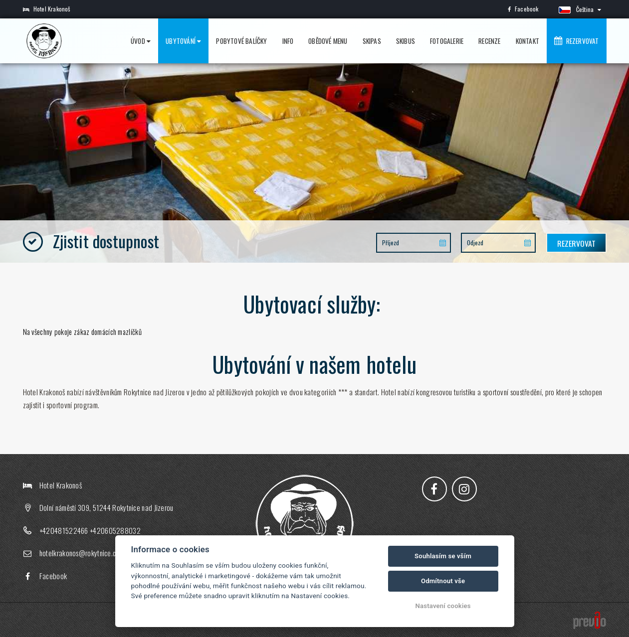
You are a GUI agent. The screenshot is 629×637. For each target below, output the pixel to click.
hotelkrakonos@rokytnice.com (81, 553)
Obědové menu (327, 41)
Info (288, 41)
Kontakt (527, 41)
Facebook (523, 8)
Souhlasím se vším (443, 556)
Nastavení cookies (443, 606)
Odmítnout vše (443, 581)
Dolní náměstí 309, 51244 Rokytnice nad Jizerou (106, 507)
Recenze (489, 41)
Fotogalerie (446, 41)
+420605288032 (115, 530)
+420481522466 (63, 530)
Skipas (372, 41)
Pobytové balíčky (241, 41)
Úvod (141, 41)
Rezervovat (576, 41)
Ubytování (183, 41)
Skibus (405, 41)
